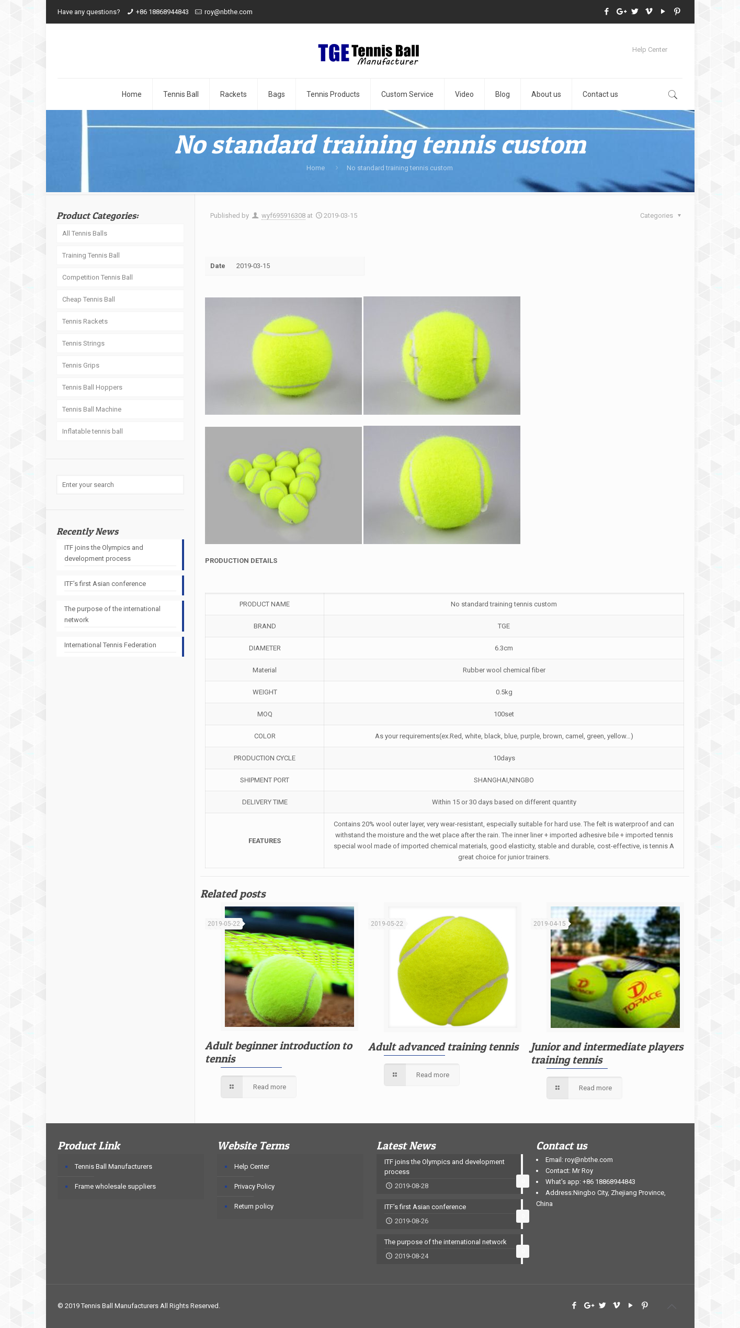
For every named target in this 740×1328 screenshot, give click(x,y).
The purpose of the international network (112, 614)
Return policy (254, 1206)
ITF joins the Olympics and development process (103, 553)
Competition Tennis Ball (97, 277)
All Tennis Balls (84, 233)
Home (315, 168)
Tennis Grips (80, 365)
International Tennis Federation (110, 645)
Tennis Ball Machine (91, 409)
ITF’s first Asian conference (105, 584)
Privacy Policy (254, 1186)
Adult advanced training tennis (443, 1046)
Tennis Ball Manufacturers (113, 1166)
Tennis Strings (83, 343)
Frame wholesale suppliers (115, 1186)
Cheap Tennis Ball (88, 299)
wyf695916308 (283, 215)
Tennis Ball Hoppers (92, 387)
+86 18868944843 (162, 12)
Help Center (649, 49)
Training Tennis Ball (91, 255)
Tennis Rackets (85, 321)
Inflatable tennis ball (92, 431)
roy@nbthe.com (228, 12)
